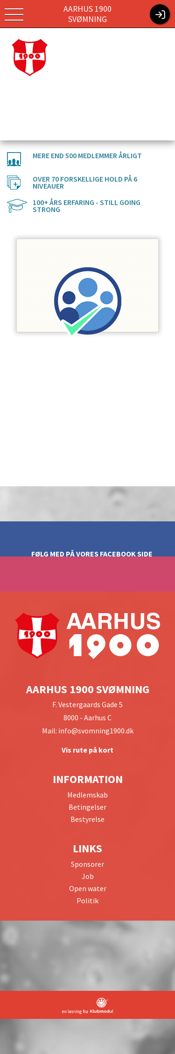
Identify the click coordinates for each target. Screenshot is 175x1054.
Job (88, 876)
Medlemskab (87, 794)
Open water (87, 888)
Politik (87, 900)
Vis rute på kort (87, 749)
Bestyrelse (87, 819)
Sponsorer (87, 864)
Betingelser (87, 807)
